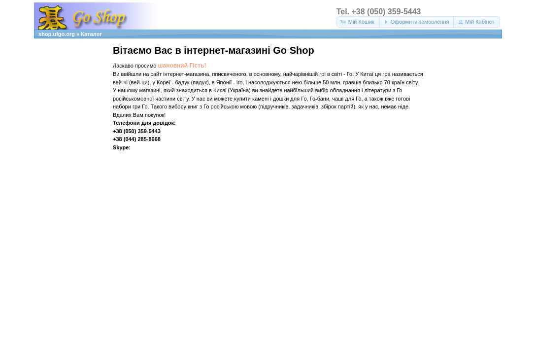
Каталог (91, 34)
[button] (358, 22)
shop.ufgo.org (56, 34)
